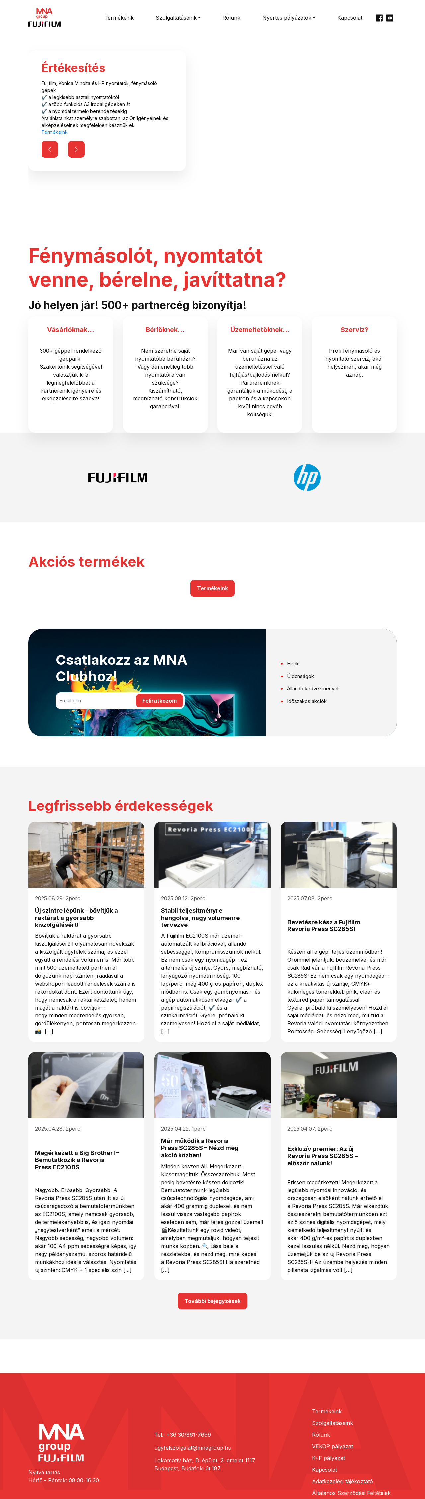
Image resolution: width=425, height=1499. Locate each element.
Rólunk (231, 17)
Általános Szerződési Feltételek (351, 1493)
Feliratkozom (159, 700)
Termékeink (119, 17)
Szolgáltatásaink (176, 17)
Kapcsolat (349, 17)
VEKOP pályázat (332, 1446)
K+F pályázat (328, 1458)
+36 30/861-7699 (188, 1434)
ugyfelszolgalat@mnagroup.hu (192, 1447)
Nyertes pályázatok (286, 17)
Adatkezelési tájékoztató (342, 1481)
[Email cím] (95, 700)
